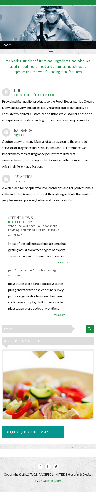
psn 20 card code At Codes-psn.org (32, 270)
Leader (6, 45)
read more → (61, 262)
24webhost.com (50, 480)
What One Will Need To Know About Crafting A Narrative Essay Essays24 (33, 227)
